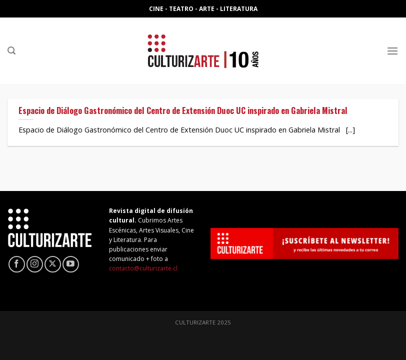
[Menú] (392, 50)
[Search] (12, 50)
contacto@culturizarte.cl (143, 268)
